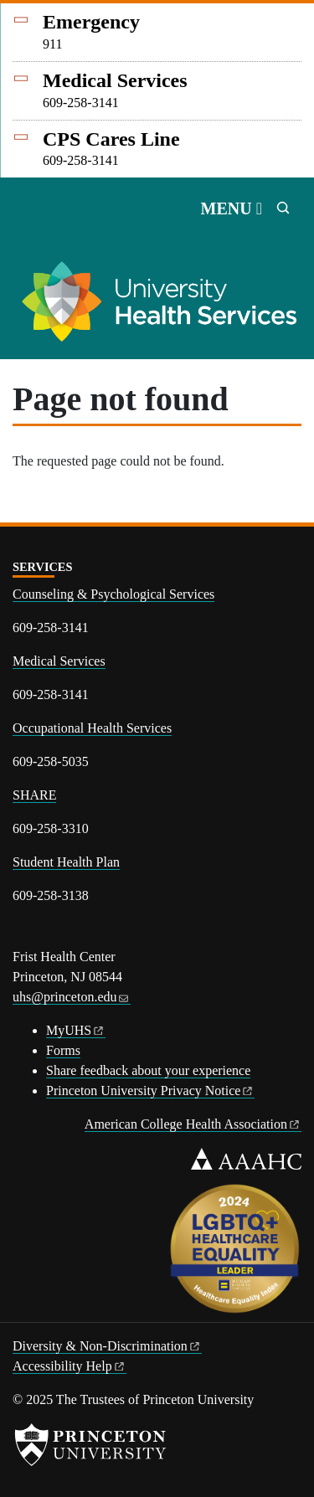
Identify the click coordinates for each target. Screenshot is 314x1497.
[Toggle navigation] (231, 208)
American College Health (193, 1124)
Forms (63, 1050)
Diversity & (107, 1346)
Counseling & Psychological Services (113, 594)
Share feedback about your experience (148, 1070)
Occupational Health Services (92, 728)
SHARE (34, 795)
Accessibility (69, 1366)
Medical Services (59, 661)
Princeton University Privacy (150, 1090)
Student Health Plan (66, 862)
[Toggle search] (283, 207)
